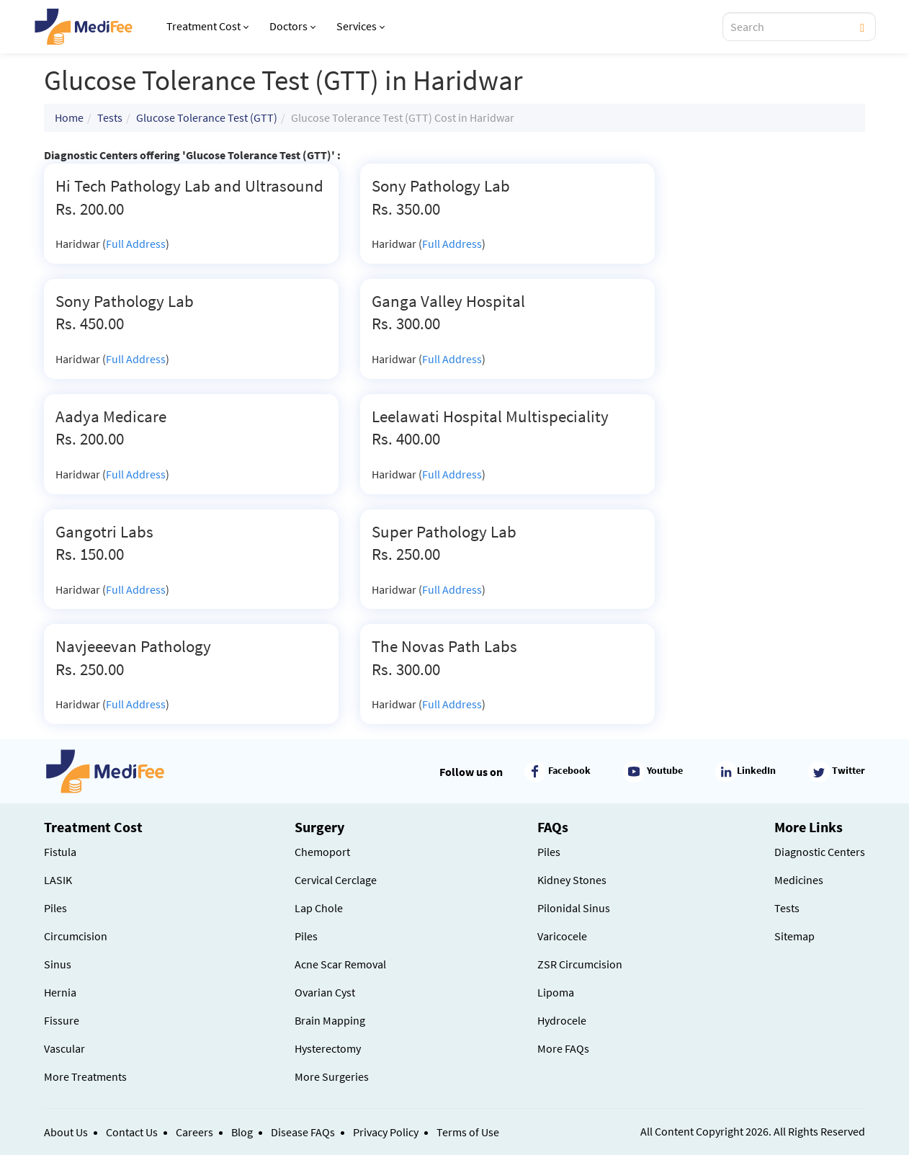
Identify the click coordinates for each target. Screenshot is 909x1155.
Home (69, 117)
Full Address (136, 243)
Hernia (60, 992)
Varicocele (562, 936)
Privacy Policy (385, 1132)
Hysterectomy (328, 1048)
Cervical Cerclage (336, 880)
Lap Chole (319, 908)
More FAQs (563, 1048)
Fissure (61, 1020)
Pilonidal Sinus (573, 908)
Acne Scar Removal (340, 964)
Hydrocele (561, 1020)
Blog (242, 1132)
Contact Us (132, 1132)
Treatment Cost (207, 26)
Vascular (64, 1048)
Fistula (60, 851)
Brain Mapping (330, 1020)
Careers (194, 1132)
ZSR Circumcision (579, 964)
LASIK (58, 880)
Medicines (798, 880)
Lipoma (555, 992)
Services (360, 26)
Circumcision (75, 936)
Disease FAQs (303, 1132)
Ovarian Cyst (325, 992)
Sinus (57, 964)
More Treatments (85, 1076)
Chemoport (322, 851)
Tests (109, 117)
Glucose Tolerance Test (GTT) (206, 117)
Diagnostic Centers (819, 851)
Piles (55, 908)
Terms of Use (467, 1132)
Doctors (292, 26)
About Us (66, 1132)
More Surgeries (332, 1076)
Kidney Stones (571, 880)
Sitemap (794, 936)
